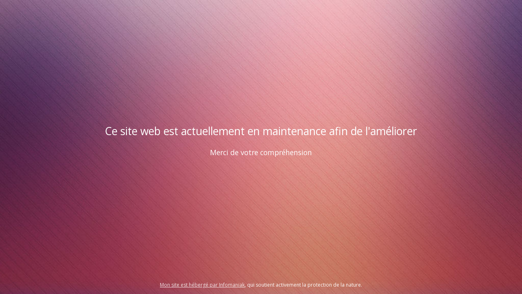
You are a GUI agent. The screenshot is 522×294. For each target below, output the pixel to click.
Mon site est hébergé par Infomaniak (202, 284)
